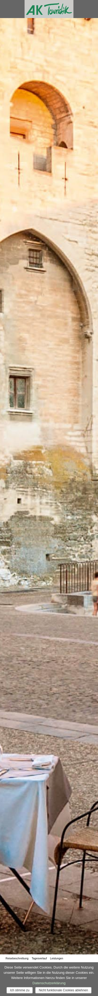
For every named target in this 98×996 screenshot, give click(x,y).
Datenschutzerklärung (48, 983)
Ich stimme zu (19, 990)
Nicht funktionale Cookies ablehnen (63, 990)
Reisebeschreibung (16, 958)
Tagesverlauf (39, 958)
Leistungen (56, 958)
